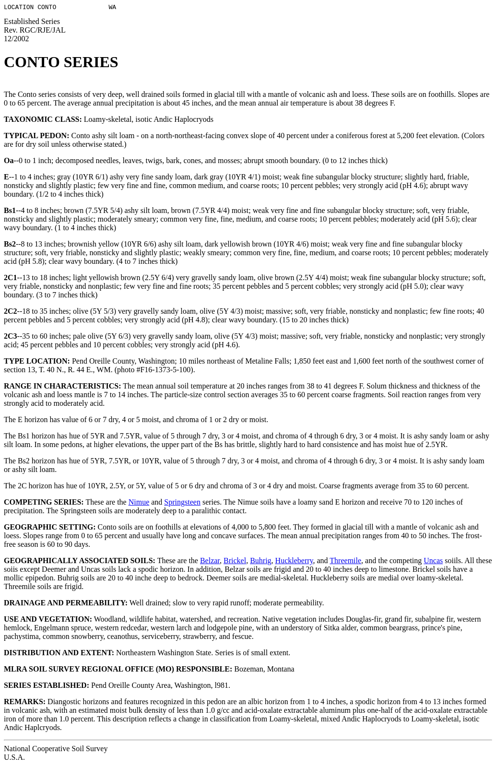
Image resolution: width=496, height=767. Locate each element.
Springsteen (182, 503)
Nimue (139, 503)
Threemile (345, 562)
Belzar (210, 562)
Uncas (433, 562)
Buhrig (260, 562)
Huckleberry (294, 562)
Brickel (235, 562)
